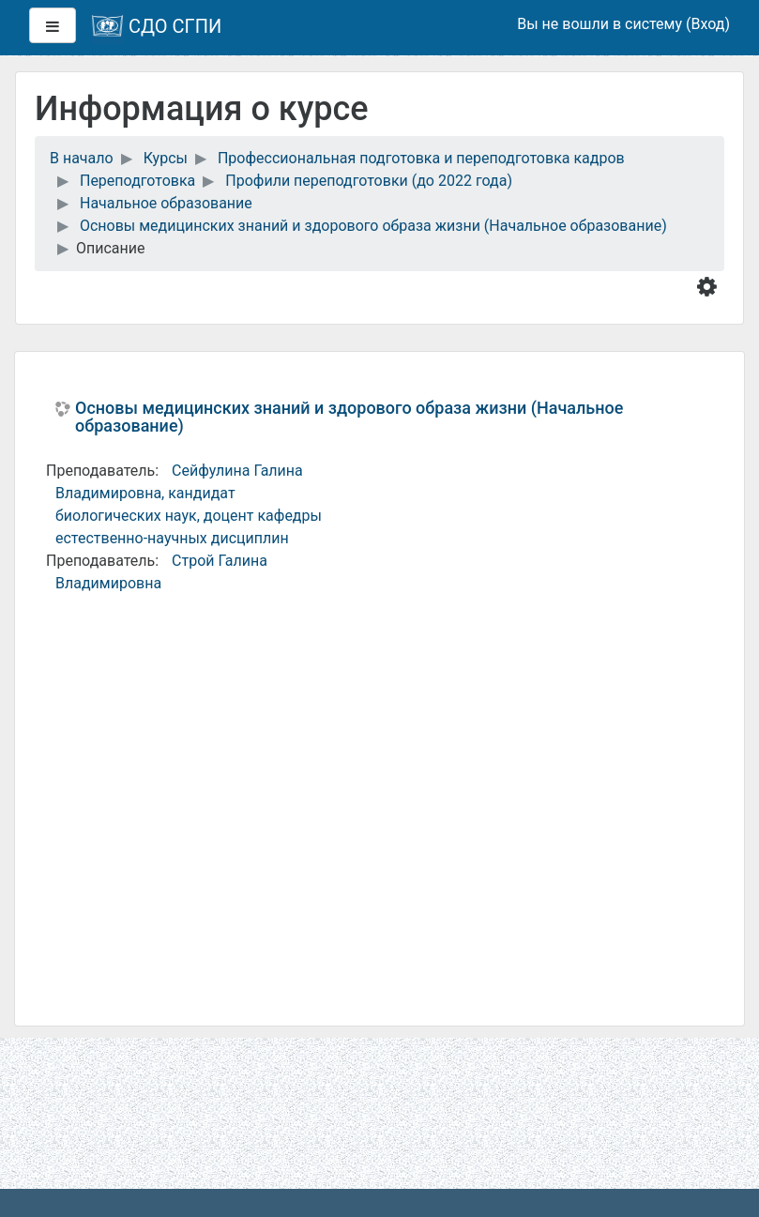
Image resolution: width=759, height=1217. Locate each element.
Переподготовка (137, 181)
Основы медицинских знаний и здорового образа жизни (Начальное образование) (373, 226)
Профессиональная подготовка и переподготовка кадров (421, 158)
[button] (710, 286)
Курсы (166, 158)
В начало (82, 158)
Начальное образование (166, 203)
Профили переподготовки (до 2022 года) (368, 181)
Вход (707, 24)
